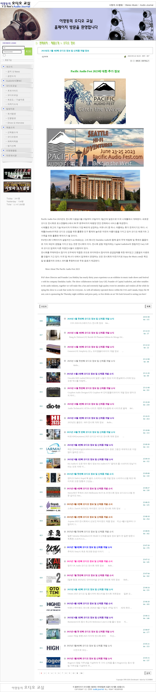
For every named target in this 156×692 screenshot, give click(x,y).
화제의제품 (13, 141)
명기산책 (12, 145)
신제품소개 (13, 132)
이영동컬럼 (11, 150)
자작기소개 (13, 104)
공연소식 (12, 75)
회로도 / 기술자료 (16, 99)
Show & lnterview (16, 122)
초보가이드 (13, 90)
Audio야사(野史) (14, 80)
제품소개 (10, 127)
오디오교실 (11, 85)
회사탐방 (12, 113)
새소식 (9, 66)
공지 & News (14, 71)
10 (73, 673)
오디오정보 (13, 136)
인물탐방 (12, 118)
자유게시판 (11, 155)
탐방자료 (10, 108)
